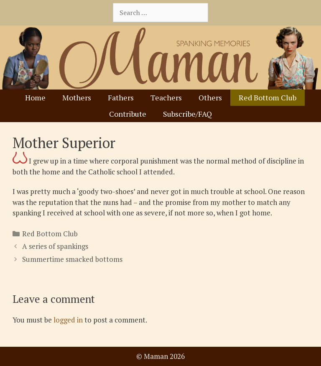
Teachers (166, 97)
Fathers (121, 97)
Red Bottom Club (267, 97)
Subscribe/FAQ (187, 114)
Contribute (127, 114)
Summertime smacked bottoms (72, 259)
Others (210, 97)
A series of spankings (55, 246)
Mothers (76, 97)
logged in (68, 320)
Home (35, 97)
